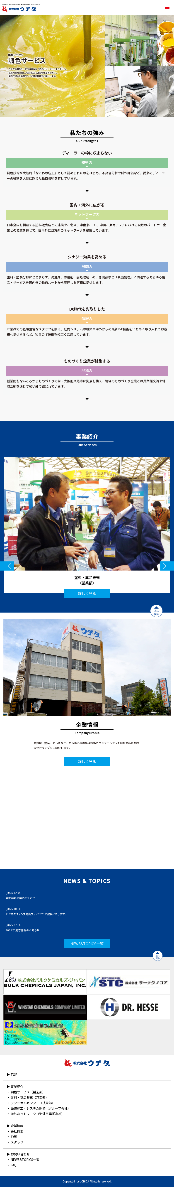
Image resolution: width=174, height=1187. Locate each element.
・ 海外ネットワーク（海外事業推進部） (36, 1113)
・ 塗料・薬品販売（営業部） (28, 1097)
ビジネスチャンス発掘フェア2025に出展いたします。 (36, 914)
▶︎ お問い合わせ (18, 1154)
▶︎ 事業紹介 (15, 1086)
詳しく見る (87, 593)
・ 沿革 (12, 1136)
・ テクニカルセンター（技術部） (31, 1103)
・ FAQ (12, 1165)
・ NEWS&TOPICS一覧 (23, 1159)
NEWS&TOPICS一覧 (87, 943)
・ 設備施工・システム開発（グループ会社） (39, 1108)
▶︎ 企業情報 (15, 1125)
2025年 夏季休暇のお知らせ (22, 930)
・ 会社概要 (15, 1131)
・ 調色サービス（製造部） (26, 1092)
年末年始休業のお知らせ (20, 898)
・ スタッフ (15, 1142)
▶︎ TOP (12, 1074)
